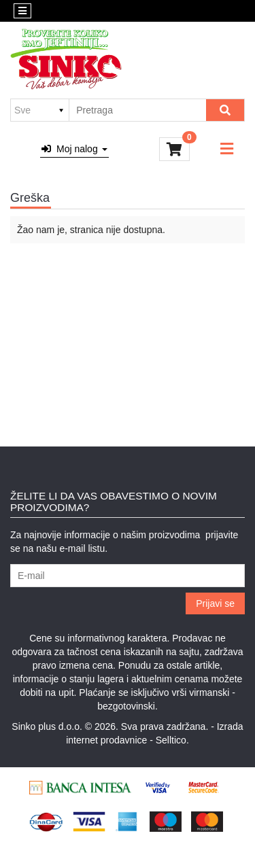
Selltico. (172, 740)
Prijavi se (215, 603)
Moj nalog (74, 148)
